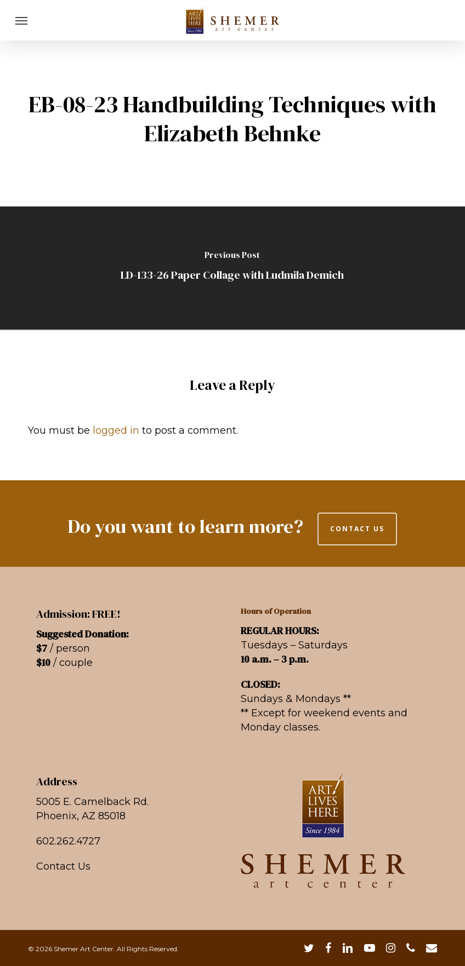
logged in (116, 430)
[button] (21, 20)
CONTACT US (357, 528)
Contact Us (63, 866)
